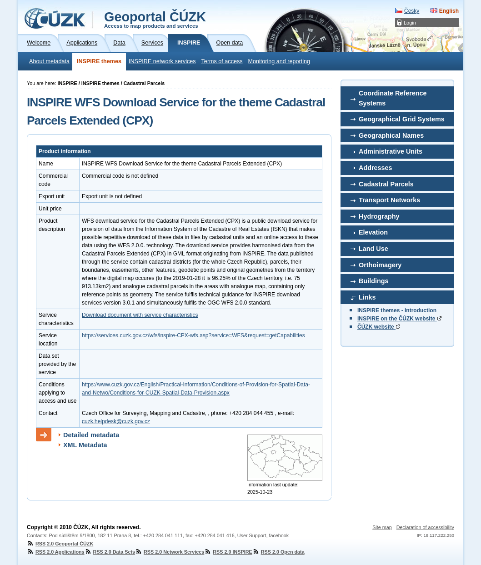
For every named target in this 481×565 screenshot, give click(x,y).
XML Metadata (85, 445)
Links (367, 297)
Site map (382, 527)
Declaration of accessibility (425, 527)
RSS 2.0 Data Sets (110, 552)
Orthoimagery (380, 265)
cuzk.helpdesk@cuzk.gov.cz (116, 421)
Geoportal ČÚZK (155, 19)
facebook (279, 535)
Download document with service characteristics (140, 315)
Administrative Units (390, 151)
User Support (251, 535)
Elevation (373, 232)
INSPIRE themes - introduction (396, 310)
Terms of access (222, 61)
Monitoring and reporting (279, 61)
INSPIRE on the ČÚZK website (399, 318)
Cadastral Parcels (386, 184)
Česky (411, 11)
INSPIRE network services (162, 61)
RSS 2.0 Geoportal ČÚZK (60, 543)
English (449, 11)
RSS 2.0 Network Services (169, 552)
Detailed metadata (91, 435)
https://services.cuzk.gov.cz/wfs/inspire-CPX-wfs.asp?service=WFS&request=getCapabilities (193, 335)
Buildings (374, 281)
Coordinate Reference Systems (393, 98)
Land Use (373, 248)
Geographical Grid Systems (402, 119)
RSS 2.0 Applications (56, 552)
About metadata (49, 61)
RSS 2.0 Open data (278, 552)
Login (410, 22)
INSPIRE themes (99, 61)
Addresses (375, 167)
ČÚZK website (378, 327)
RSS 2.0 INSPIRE (228, 552)
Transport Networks (389, 200)
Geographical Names (391, 135)
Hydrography (379, 216)
